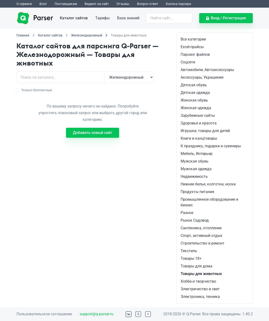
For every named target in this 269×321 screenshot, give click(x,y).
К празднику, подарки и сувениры (211, 146)
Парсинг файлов (195, 54)
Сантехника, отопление (201, 228)
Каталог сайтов (74, 18)
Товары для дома (196, 266)
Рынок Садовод (195, 220)
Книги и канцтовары (199, 138)
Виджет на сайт (97, 4)
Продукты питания (197, 191)
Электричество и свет (200, 289)
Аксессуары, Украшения (202, 77)
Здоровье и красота (199, 123)
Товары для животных (201, 273)
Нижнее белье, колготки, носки (208, 184)
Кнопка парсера (178, 4)
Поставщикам (66, 4)
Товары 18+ (191, 258)
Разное (187, 212)
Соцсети (188, 62)
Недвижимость (194, 176)
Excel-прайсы (192, 47)
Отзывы (123, 4)
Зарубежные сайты (198, 115)
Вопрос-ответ (147, 4)
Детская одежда (195, 92)
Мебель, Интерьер (197, 153)
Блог (43, 4)
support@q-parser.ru (96, 314)
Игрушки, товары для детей (205, 130)
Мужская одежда (196, 169)
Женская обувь (194, 100)
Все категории (193, 39)
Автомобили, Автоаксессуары (207, 69)
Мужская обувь (194, 161)
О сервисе (24, 4)
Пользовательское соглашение (44, 314)
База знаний (128, 18)
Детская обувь (194, 85)
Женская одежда (196, 108)
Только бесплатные (34, 90)
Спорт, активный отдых (201, 235)
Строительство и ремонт (202, 243)
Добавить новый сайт (92, 132)
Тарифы (102, 18)
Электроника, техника (200, 296)
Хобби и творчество (198, 281)
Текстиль (189, 251)
